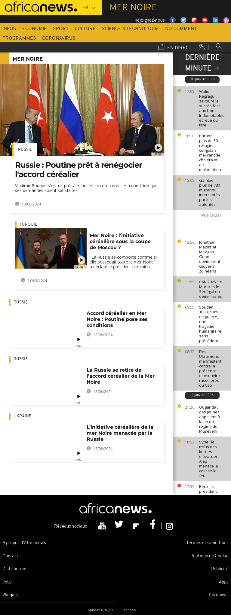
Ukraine (22, 416)
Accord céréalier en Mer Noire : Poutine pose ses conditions (117, 319)
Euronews (219, 595)
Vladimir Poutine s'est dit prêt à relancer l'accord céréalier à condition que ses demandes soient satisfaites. (86, 188)
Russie (25, 150)
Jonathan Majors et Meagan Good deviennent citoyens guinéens (209, 256)
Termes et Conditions (207, 543)
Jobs (7, 582)
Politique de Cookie (209, 556)
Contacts (11, 556)
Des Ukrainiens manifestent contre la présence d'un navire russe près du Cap (210, 368)
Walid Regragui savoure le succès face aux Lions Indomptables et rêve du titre (211, 108)
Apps (224, 582)
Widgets (10, 595)
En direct (175, 47)
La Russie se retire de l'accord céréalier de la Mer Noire (121, 376)
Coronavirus (58, 38)
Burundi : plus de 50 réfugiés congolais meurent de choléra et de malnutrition (210, 152)
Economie (34, 28)
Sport (61, 28)
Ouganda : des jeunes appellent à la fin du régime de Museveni (209, 419)
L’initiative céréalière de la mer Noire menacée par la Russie (120, 433)
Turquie (28, 224)
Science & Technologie (130, 28)
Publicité (220, 569)
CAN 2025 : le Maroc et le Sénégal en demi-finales (210, 289)
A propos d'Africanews (24, 543)
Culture (85, 28)
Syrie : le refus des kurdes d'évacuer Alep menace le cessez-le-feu (208, 459)
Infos (9, 28)
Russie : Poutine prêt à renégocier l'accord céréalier (78, 169)
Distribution (14, 569)
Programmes (19, 38)
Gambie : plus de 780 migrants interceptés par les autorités (209, 192)
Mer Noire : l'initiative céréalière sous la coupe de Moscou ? (120, 241)
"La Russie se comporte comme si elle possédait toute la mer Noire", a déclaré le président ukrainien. (123, 261)
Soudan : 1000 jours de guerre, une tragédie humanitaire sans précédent (210, 324)
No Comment (181, 28)
